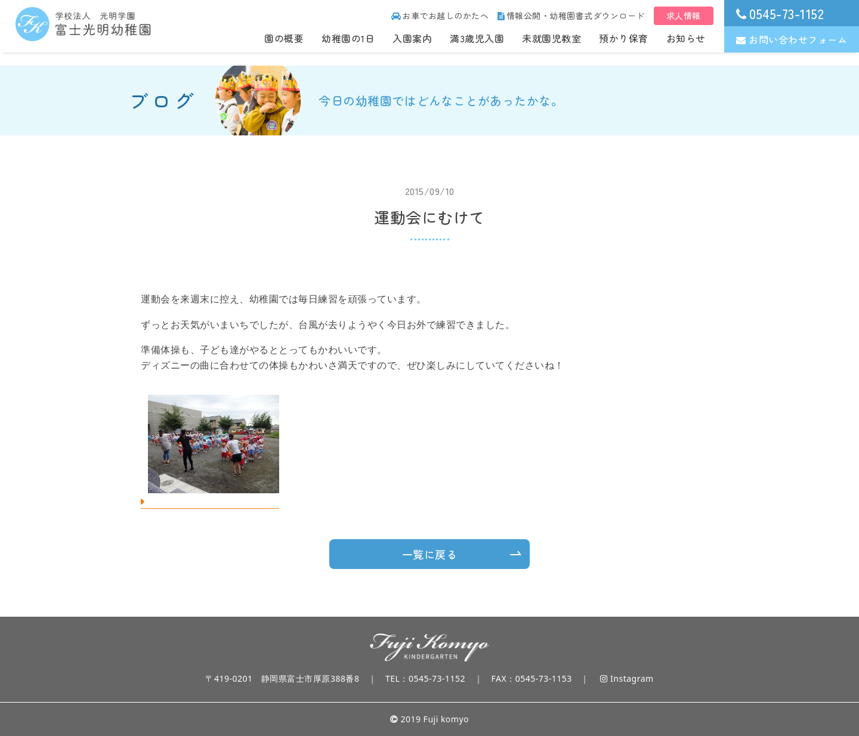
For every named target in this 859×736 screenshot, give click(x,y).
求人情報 (683, 15)
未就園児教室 (551, 38)
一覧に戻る (430, 554)
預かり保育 (623, 38)
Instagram (626, 678)
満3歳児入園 (477, 38)
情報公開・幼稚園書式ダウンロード (571, 15)
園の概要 (284, 38)
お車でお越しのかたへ (440, 15)
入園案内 (412, 38)
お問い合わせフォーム (792, 39)
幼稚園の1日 (348, 38)
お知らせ (686, 38)
